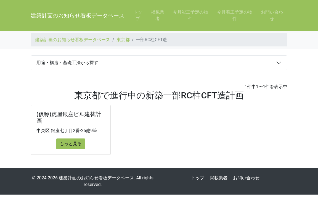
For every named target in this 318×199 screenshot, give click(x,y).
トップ (137, 15)
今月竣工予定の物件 (190, 15)
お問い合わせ (272, 15)
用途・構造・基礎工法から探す (67, 62)
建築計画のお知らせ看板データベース (77, 15)
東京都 (123, 39)
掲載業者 (157, 15)
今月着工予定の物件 (234, 15)
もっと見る (71, 143)
